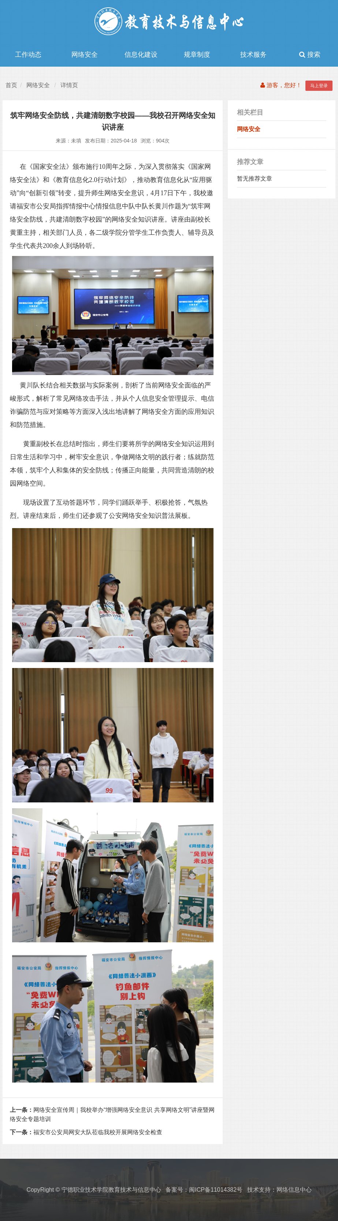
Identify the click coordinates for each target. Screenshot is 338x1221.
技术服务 (253, 54)
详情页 (69, 85)
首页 (11, 85)
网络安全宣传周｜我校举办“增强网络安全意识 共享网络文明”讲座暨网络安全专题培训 (112, 1114)
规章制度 (197, 54)
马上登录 (319, 85)
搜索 (309, 54)
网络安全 (84, 54)
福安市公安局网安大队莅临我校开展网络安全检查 (86, 1132)
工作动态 (28, 54)
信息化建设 (141, 54)
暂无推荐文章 (254, 178)
